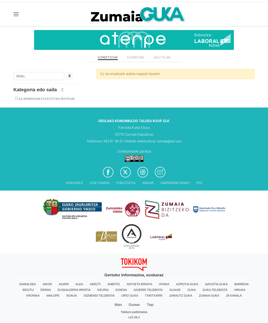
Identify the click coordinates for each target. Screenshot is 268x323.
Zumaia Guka (209, 295)
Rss (199, 183)
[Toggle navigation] (16, 14)
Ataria (164, 284)
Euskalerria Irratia (74, 290)
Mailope (52, 295)
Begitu (28, 290)
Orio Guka (129, 295)
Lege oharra (100, 183)
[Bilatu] (39, 76)
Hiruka (239, 290)
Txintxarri (153, 295)
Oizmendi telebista (99, 295)
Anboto (113, 284)
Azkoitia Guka (216, 284)
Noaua (71, 295)
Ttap (150, 305)
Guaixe (175, 290)
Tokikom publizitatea (134, 312)
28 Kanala (234, 295)
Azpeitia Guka (187, 284)
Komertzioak (108, 57)
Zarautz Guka (180, 295)
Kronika (33, 295)
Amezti (95, 284)
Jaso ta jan (161, 57)
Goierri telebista (148, 290)
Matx (118, 305)
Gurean (134, 305)
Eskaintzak (135, 57)
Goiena (121, 290)
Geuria (103, 290)
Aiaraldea (27, 284)
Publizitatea (126, 183)
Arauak (148, 183)
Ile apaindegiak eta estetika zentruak (47, 98)
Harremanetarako (175, 183)
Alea (79, 284)
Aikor (47, 284)
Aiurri (64, 284)
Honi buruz (74, 183)
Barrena (241, 284)
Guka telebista (215, 290)
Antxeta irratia (139, 284)
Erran (45, 290)
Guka (191, 290)
